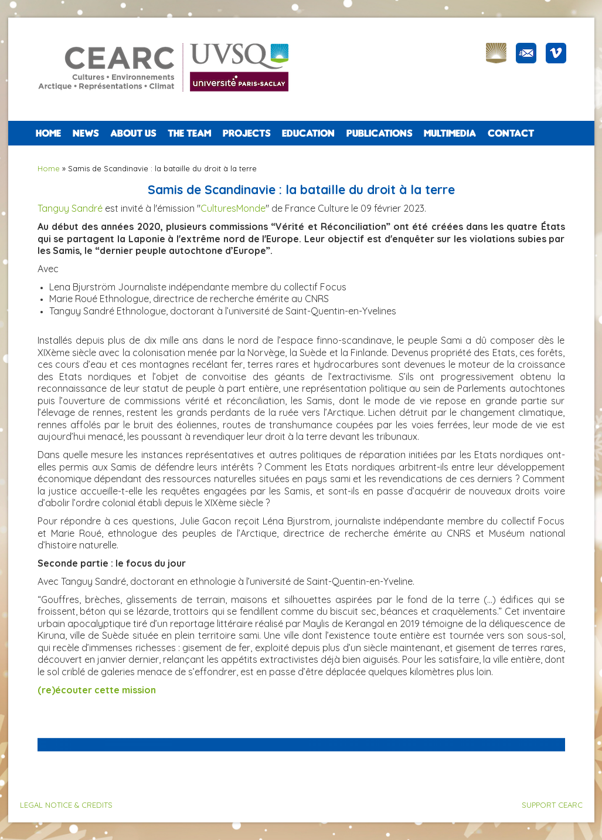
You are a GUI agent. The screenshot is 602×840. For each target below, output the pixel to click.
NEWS (85, 133)
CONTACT (511, 133)
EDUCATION (308, 133)
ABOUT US (133, 133)
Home (48, 133)
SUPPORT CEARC (552, 804)
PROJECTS (246, 133)
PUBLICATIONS (379, 133)
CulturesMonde (233, 208)
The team (189, 133)
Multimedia (450, 133)
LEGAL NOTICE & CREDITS (66, 804)
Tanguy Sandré (70, 208)
